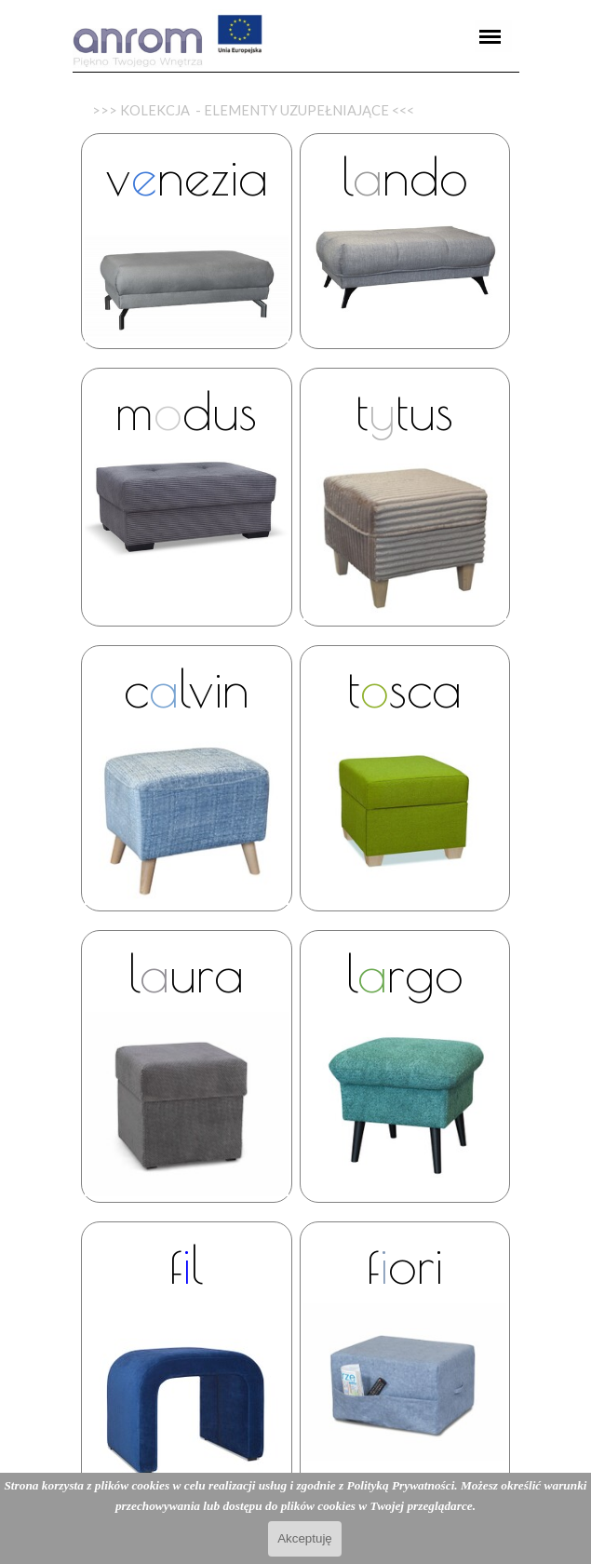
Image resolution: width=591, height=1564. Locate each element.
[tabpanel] (296, 72)
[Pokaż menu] (490, 36)
